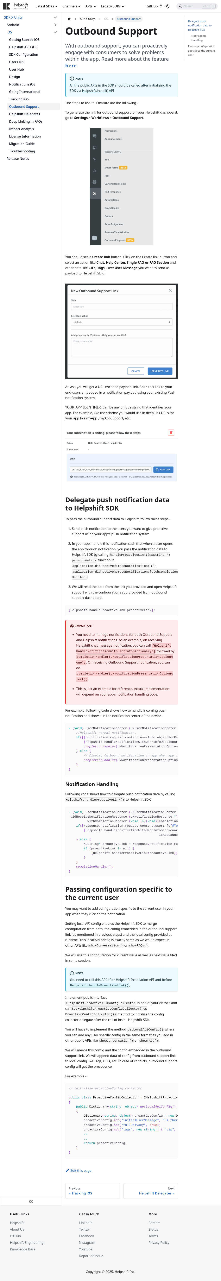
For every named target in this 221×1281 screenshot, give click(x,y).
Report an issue (91, 1256)
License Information (25, 136)
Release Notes (18, 158)
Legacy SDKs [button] (111, 6)
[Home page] (69, 19)
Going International (24, 91)
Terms (153, 1236)
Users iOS (16, 62)
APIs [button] (89, 6)
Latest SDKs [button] (45, 6)
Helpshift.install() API (98, 90)
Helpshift (17, 1222)
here (71, 65)
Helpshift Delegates (24, 114)
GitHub (154, 6)
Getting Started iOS (24, 39)
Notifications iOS (22, 84)
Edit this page (78, 1170)
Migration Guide (22, 143)
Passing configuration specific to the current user (201, 50)
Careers (154, 1222)
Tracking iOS (19, 99)
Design (14, 77)
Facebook (86, 1236)
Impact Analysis (21, 129)
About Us (17, 1229)
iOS (9, 32)
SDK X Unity (13, 17)
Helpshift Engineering (27, 1242)
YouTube (86, 1249)
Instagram (87, 1242)
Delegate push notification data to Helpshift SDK (200, 25)
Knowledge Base (23, 1249)
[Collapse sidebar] (31, 1201)
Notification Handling (198, 38)
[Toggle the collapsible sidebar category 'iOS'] (55, 32)
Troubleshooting (22, 151)
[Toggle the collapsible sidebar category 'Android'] (55, 24)
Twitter (84, 1229)
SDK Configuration (23, 54)
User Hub (16, 69)
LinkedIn (86, 1222)
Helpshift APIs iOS (23, 47)
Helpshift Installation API (135, 979)
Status (153, 1229)
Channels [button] (70, 6)
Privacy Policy (159, 1242)
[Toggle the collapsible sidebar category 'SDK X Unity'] (55, 17)
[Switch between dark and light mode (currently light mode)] (167, 6)
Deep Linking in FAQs (26, 121)
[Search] (197, 6)
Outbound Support (24, 106)
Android (13, 25)
